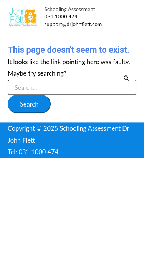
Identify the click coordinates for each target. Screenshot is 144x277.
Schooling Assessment (69, 9)
